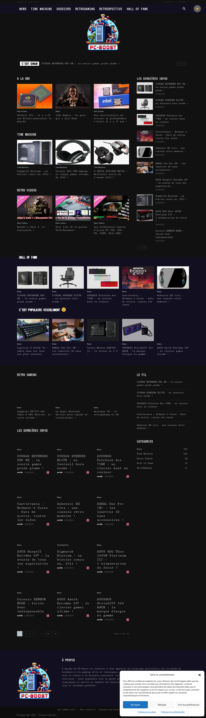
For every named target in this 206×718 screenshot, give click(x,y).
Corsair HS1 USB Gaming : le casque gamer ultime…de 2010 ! (73, 174)
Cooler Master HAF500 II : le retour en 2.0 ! (102, 351)
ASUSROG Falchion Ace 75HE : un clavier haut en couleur (170, 118)
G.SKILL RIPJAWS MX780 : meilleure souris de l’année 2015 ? (110, 174)
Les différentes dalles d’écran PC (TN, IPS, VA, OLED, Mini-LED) (110, 230)
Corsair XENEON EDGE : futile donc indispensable (169, 234)
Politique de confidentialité (173, 712)
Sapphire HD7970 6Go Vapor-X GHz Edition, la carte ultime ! (34, 414)
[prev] (179, 64)
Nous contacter (88, 710)
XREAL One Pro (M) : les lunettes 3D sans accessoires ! (170, 166)
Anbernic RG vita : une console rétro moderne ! (170, 298)
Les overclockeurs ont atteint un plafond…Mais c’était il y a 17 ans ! (110, 118)
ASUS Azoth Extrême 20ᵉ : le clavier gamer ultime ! (172, 351)
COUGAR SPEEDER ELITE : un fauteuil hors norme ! (66, 298)
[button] (199, 675)
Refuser (162, 704)
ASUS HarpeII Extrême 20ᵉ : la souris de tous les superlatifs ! (33, 559)
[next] (184, 64)
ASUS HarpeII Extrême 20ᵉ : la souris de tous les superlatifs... (171, 182)
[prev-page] (139, 247)
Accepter (135, 704)
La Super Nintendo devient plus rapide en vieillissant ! (71, 414)
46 (48, 634)
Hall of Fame (22, 111)
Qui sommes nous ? (67, 710)
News (58, 111)
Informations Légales (110, 710)
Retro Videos (22, 223)
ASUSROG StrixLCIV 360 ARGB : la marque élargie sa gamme (137, 351)
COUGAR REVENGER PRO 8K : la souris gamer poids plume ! (81, 63)
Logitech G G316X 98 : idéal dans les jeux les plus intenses (32, 351)
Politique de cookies (147, 712)
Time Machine (22, 167)
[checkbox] (197, 8)
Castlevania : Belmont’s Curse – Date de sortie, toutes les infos (171, 135)
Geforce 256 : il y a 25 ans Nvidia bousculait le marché (34, 118)
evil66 (19, 472)
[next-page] (144, 247)
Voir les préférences (188, 704)
